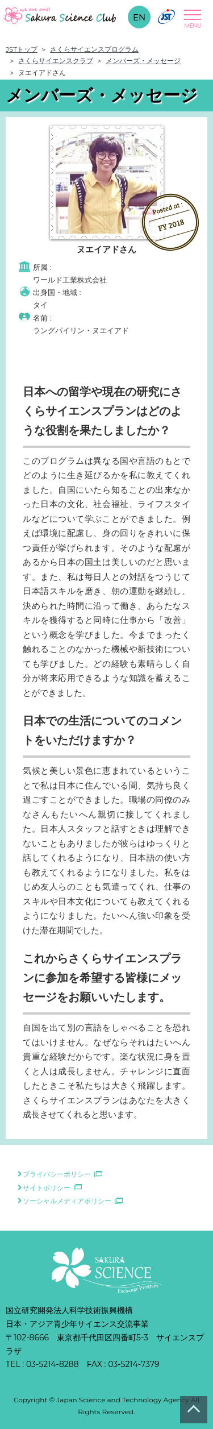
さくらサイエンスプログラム (94, 49)
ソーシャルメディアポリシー (67, 1201)
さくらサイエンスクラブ (55, 60)
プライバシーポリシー (57, 1174)
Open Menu (191, 19)
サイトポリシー (46, 1187)
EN (139, 17)
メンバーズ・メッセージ (143, 60)
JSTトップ (21, 49)
